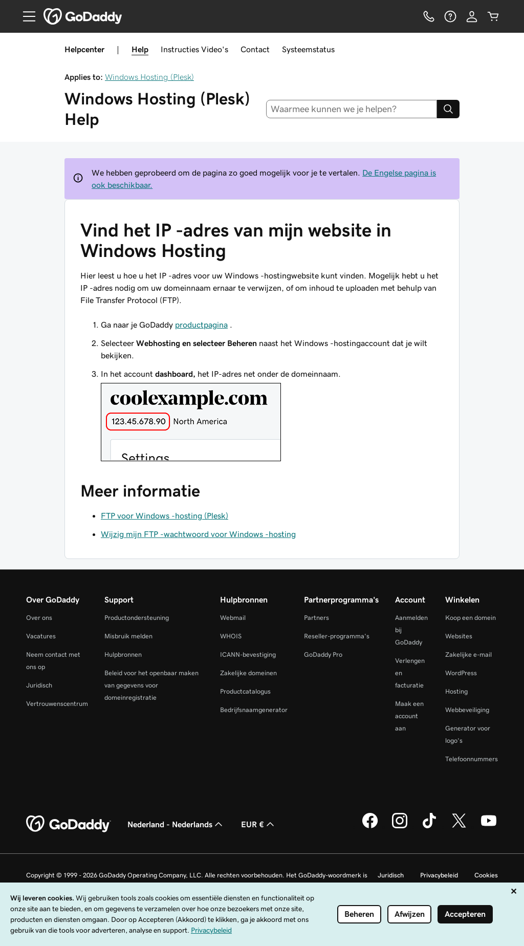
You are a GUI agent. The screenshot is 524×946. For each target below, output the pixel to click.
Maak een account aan (409, 716)
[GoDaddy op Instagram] (399, 827)
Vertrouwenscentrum (57, 703)
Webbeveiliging (467, 709)
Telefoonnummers (471, 759)
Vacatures (41, 636)
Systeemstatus (308, 49)
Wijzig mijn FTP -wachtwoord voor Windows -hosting (198, 534)
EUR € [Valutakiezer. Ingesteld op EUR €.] (258, 824)
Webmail (233, 617)
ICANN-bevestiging (248, 654)
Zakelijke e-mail (468, 654)
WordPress (461, 673)
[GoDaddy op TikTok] (429, 827)
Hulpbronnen (123, 654)
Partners (316, 617)
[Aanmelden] (472, 16)
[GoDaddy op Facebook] (370, 827)
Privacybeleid (439, 875)
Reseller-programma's (336, 636)
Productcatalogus (245, 691)
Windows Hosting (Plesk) (149, 77)
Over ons (39, 617)
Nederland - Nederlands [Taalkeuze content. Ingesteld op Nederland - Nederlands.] (176, 824)
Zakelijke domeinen (248, 673)
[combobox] (352, 109)
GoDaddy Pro (323, 654)
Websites (458, 636)
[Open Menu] (25, 16)
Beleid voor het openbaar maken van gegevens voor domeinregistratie (151, 685)
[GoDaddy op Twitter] (459, 827)
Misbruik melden (128, 636)
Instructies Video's (194, 49)
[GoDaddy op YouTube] (488, 827)
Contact (255, 49)
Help (140, 49)
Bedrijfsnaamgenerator (254, 709)
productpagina (201, 324)
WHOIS (231, 636)
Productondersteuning (136, 617)
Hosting (456, 691)
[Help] (450, 16)
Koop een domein (470, 617)
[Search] (448, 109)
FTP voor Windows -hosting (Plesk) (164, 515)
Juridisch (39, 685)
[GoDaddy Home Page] (68, 824)
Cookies (486, 875)
